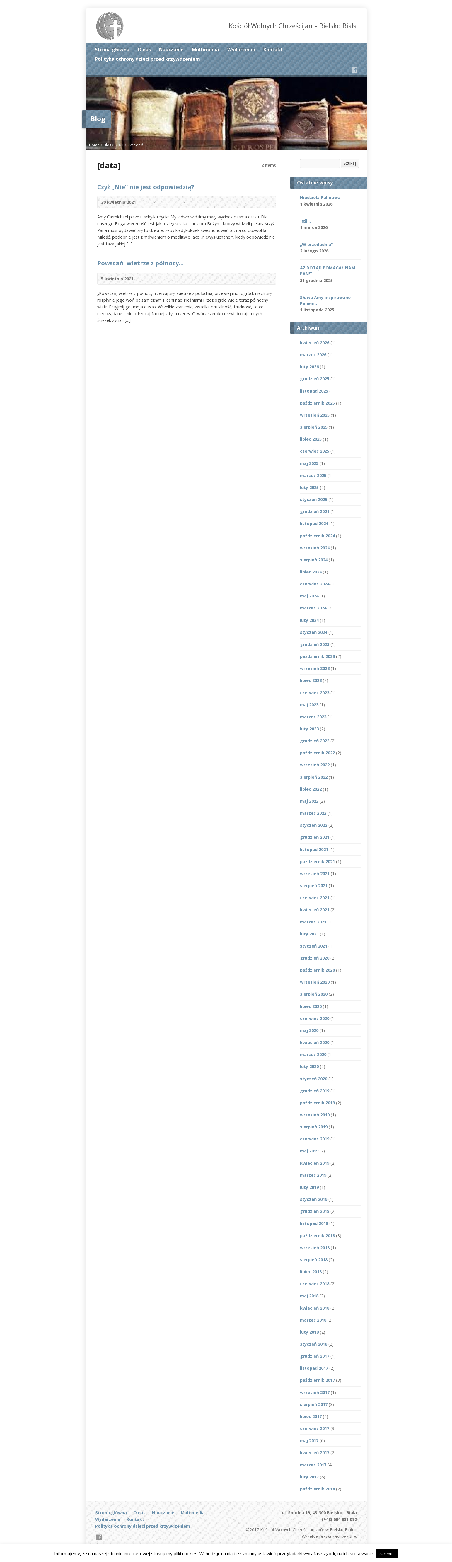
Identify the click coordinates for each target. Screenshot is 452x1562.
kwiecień (135, 144)
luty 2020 (309, 1066)
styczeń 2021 (313, 946)
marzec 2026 (313, 354)
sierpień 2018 (314, 1259)
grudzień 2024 (314, 511)
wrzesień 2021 (315, 873)
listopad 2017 (314, 1368)
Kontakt (273, 49)
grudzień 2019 (314, 1091)
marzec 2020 (313, 1054)
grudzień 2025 (314, 378)
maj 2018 (309, 1295)
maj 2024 (309, 596)
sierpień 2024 (314, 560)
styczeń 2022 (313, 825)
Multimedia (205, 49)
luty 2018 (309, 1332)
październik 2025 (317, 403)
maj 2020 (309, 1030)
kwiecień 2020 (314, 1042)
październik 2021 (317, 861)
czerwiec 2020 (314, 1018)
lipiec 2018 (311, 1271)
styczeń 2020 (313, 1078)
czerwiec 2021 (314, 897)
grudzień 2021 (314, 837)
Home (94, 144)
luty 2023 (309, 728)
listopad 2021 (314, 849)
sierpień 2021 (314, 885)
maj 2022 (309, 801)
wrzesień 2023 (315, 668)
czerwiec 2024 (314, 584)
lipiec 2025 (311, 439)
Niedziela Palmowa (320, 197)
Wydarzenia (241, 49)
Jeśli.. (305, 221)
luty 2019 (309, 1187)
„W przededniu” (316, 244)
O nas (144, 49)
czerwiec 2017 (314, 1428)
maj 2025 (309, 463)
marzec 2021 (313, 922)
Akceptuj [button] (387, 1553)
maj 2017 (309, 1440)
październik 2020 (317, 970)
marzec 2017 (313, 1465)
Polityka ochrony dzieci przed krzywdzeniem (147, 59)
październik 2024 (317, 536)
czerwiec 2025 (314, 451)
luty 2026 (309, 366)
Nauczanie (171, 49)
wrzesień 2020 (315, 982)
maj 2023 (309, 704)
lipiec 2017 (311, 1416)
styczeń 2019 (313, 1199)
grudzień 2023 (314, 644)
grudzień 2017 (314, 1356)
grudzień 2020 (314, 958)
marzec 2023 (313, 716)
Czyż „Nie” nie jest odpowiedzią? (145, 187)
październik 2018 (317, 1235)
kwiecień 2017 (314, 1452)
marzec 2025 (313, 475)
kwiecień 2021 (314, 909)
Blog (107, 144)
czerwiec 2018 (314, 1283)
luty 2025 (309, 487)
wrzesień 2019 (315, 1115)
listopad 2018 (314, 1223)
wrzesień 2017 (315, 1392)
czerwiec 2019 (314, 1139)
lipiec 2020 (311, 1006)
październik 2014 (317, 1489)
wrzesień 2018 (315, 1247)
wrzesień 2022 (315, 765)
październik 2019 (317, 1103)
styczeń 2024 (313, 632)
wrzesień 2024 (315, 548)
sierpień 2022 (314, 777)
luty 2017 (309, 1477)
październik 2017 (317, 1380)
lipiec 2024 (311, 572)
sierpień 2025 (314, 427)
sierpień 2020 (314, 994)
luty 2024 (309, 620)
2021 (119, 144)
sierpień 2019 (314, 1127)
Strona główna (112, 49)
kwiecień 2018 (314, 1308)
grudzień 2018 (314, 1211)
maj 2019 (309, 1151)
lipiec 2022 (311, 789)
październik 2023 (317, 656)
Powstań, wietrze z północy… (140, 263)
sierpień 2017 (314, 1404)
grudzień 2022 (314, 740)
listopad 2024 (314, 523)
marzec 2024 (313, 608)
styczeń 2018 (313, 1344)
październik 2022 (317, 752)
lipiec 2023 (311, 680)
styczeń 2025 (313, 499)
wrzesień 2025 (315, 415)
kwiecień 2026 (314, 342)
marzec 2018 (313, 1320)
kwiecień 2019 (314, 1163)
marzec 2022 (313, 813)
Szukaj (350, 163)
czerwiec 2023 (314, 692)
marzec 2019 (313, 1175)
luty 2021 (309, 934)
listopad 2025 (314, 391)
